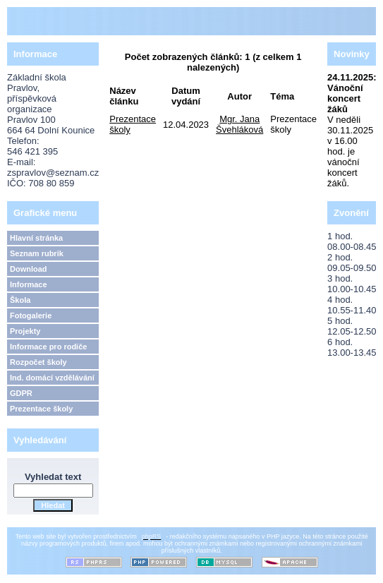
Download (28, 269)
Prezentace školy (41, 408)
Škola (20, 300)
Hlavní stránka (36, 238)
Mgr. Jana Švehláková (239, 124)
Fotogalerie (30, 315)
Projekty (25, 331)
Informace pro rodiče (48, 346)
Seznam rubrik (36, 253)
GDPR (21, 393)
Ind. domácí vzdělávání (52, 377)
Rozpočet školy (38, 362)
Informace (28, 284)
